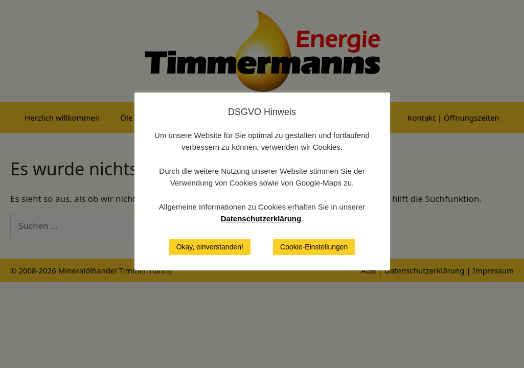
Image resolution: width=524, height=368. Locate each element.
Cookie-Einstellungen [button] (314, 247)
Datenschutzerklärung (261, 218)
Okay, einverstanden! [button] (209, 247)
